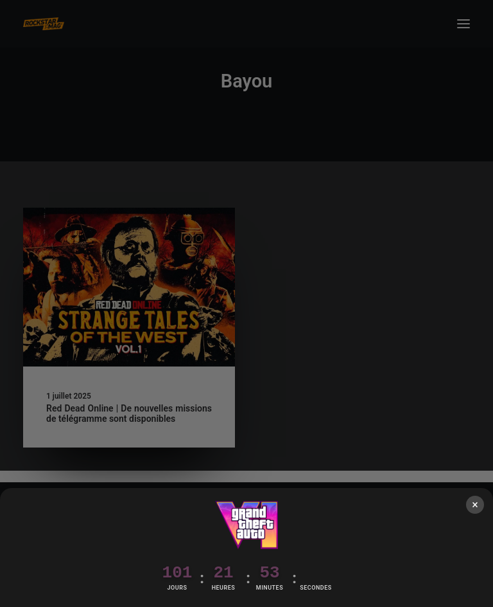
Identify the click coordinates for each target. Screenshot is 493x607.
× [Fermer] (475, 504)
